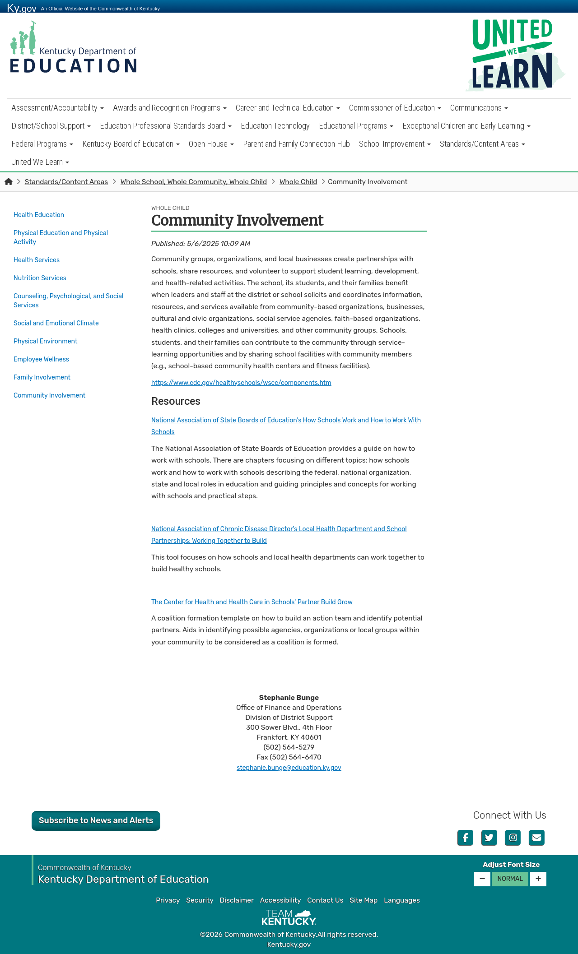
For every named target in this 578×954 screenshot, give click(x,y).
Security (199, 900)
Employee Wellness (44, 345)
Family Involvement (45, 361)
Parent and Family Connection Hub (296, 143)
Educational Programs (356, 125)
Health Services (39, 256)
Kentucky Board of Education (131, 143)
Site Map (364, 900)
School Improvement (395, 143)
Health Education (42, 214)
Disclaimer (237, 900)
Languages (402, 900)
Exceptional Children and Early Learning (466, 125)
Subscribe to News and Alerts (96, 820)
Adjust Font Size (511, 865)
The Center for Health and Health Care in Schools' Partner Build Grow (262, 602)
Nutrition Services (43, 272)
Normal (510, 879)
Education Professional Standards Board (166, 125)
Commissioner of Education (395, 107)
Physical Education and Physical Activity (66, 235)
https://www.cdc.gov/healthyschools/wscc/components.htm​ (251, 383)
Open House (211, 143)
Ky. (22, 8)
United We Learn (40, 162)
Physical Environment (49, 329)
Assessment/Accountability (57, 107)
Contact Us (325, 900)
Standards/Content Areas (482, 143)
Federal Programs (42, 143)
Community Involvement (56, 377)
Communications (479, 107)
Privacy (168, 900)
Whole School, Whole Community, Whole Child (194, 182)
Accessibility (280, 900)
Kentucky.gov (289, 944)
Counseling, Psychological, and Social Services (64, 293)
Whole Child (298, 182)
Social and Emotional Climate (61, 314)
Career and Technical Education (288, 107)
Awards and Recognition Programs (170, 107)
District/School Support (51, 125)
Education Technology (275, 125)
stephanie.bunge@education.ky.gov (289, 768)
